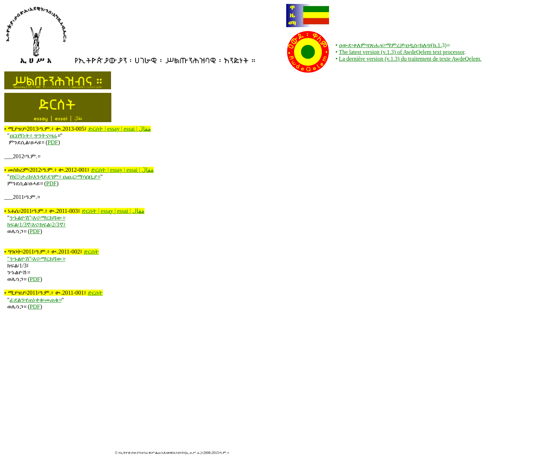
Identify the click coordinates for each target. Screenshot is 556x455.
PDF (52, 142)
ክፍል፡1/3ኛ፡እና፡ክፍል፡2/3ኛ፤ (36, 224)
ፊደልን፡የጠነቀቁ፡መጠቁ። (36, 300)
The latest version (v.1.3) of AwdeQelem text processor (402, 52)
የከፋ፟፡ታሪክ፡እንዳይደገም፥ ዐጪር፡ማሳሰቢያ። (55, 177)
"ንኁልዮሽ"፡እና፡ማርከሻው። (36, 259)
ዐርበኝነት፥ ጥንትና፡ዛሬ (33, 135)
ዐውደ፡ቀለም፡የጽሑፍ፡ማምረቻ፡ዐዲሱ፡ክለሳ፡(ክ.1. (390, 45)
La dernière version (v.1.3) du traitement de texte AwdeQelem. (410, 59)
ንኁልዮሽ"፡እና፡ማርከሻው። (38, 218)
